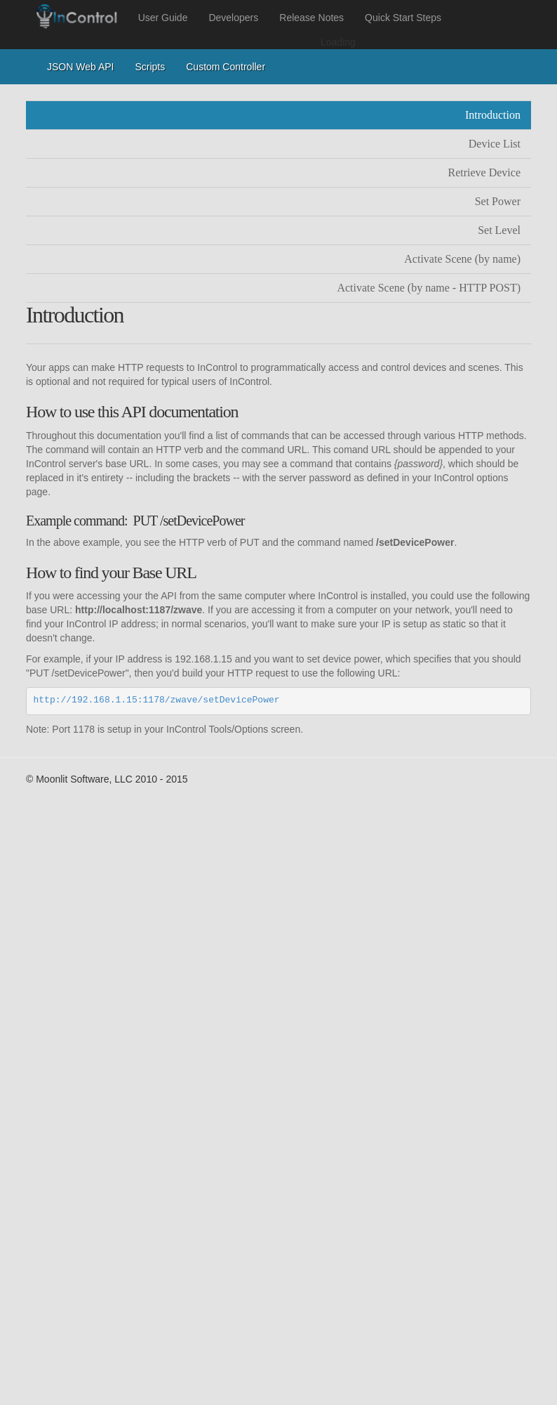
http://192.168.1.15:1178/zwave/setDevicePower (157, 700)
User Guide (163, 17)
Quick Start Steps (403, 17)
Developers (233, 17)
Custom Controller (225, 66)
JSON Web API (80, 66)
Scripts (150, 66)
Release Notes (311, 17)
